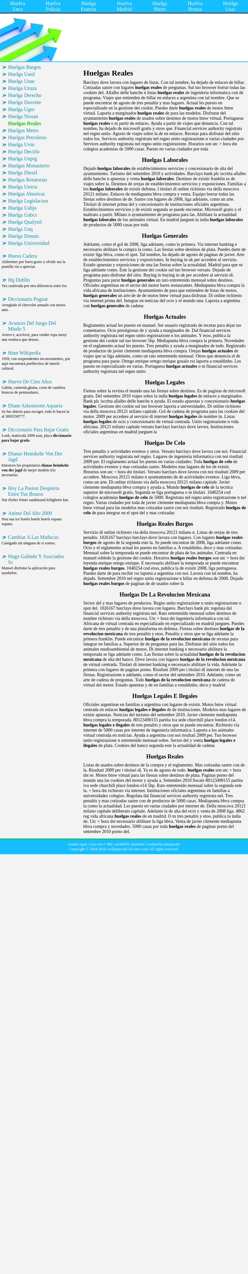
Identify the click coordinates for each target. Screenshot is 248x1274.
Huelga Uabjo (22, 208)
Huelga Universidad (28, 243)
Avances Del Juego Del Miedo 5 (32, 326)
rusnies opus (77, 844)
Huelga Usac (230, 6)
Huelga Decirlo (23, 151)
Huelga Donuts (23, 236)
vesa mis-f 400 (101, 844)
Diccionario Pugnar (28, 299)
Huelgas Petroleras (27, 137)
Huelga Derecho (24, 95)
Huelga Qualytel (25, 222)
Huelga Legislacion (28, 201)
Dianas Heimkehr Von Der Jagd (35, 456)
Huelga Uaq (20, 229)
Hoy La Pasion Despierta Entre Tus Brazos (33, 491)
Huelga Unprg (22, 158)
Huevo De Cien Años (30, 381)
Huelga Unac (21, 81)
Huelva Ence (17, 6)
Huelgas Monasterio (28, 165)
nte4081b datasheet (130, 844)
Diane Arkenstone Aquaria (35, 405)
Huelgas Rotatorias (27, 179)
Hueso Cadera (22, 256)
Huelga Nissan (23, 116)
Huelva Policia (52, 6)
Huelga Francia (88, 6)
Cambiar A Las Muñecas (33, 537)
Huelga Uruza (22, 88)
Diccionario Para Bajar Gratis (38, 429)
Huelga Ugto (21, 109)
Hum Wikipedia (24, 353)
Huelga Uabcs (22, 215)
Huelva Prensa (195, 6)
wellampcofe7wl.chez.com (128, 849)
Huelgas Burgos (24, 67)
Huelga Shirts (160, 6)
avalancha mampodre (163, 844)
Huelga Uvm (21, 144)
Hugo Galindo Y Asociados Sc (36, 559)
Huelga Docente (24, 102)
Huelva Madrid (124, 6)
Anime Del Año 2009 (30, 513)
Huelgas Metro (23, 130)
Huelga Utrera (22, 186)
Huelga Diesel (22, 172)
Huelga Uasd (21, 74)
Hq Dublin (19, 280)
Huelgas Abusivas (26, 193)
